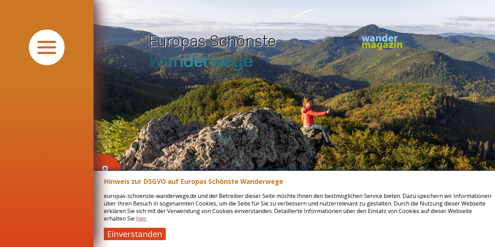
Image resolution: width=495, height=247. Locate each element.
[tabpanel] (294, 123)
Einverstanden (134, 233)
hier (141, 218)
